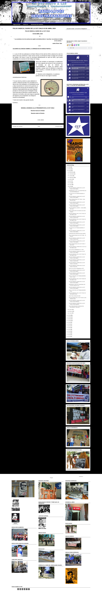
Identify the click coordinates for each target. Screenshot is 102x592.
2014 (69, 331)
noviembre (71, 173)
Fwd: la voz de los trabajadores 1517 (76, 268)
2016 (69, 327)
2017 (69, 325)
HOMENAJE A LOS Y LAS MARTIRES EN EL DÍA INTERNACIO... (77, 191)
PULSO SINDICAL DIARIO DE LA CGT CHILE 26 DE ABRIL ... (77, 203)
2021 (69, 318)
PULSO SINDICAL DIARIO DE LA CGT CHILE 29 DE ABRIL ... (77, 197)
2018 (69, 324)
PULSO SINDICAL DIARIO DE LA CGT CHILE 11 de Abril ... (77, 263)
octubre (71, 175)
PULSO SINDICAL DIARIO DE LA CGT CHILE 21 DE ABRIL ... (77, 223)
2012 (69, 334)
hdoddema (81, 476)
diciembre (71, 172)
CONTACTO (25, 24)
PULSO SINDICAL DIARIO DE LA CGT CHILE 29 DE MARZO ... (77, 304)
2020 (69, 320)
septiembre (71, 177)
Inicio (39, 126)
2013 (69, 332)
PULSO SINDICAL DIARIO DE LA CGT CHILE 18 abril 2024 (77, 239)
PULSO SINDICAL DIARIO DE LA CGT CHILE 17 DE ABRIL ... (77, 241)
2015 (69, 329)
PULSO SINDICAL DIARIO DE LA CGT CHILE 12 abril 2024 (77, 260)
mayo (70, 184)
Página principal (16, 24)
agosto (70, 179)
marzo (70, 309)
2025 (69, 168)
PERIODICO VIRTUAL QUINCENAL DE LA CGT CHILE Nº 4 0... (77, 285)
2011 (69, 336)
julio (70, 181)
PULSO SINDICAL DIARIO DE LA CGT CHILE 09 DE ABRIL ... (77, 271)
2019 (69, 322)
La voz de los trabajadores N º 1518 (76, 249)
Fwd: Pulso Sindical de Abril (74, 295)
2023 (69, 315)
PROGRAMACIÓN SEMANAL (37, 24)
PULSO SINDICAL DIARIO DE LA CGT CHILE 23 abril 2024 (77, 217)
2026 (69, 167)
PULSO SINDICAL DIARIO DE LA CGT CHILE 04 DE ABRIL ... (77, 282)
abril (70, 186)
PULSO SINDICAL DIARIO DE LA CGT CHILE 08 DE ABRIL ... (77, 274)
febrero (70, 311)
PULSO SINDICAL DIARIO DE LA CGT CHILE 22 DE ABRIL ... (77, 225)
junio (70, 182)
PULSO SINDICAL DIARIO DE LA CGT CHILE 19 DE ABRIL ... (77, 231)
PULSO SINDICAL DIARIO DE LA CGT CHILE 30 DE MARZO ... (77, 301)
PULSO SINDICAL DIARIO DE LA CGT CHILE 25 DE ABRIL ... (77, 205)
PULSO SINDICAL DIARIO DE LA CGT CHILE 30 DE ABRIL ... (77, 188)
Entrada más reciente (17, 126)
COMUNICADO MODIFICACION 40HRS (77, 233)
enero (70, 313)
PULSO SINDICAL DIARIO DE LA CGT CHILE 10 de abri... (77, 266)
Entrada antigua (59, 126)
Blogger (51, 477)
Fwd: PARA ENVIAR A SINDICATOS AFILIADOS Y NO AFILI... (76, 307)
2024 (69, 170)
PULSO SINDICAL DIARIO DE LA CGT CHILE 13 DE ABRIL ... (77, 257)
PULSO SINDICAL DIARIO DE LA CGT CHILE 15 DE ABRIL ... (77, 252)
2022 (69, 317)
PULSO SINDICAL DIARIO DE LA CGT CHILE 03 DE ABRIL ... (77, 288)
